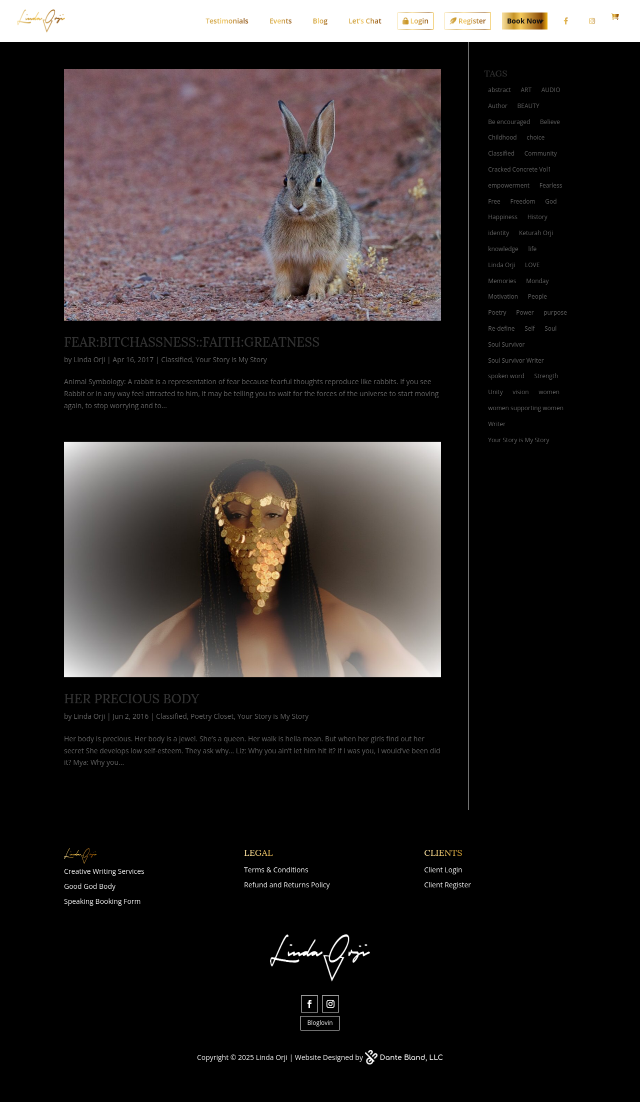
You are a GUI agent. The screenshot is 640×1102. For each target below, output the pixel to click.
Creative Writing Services (104, 872)
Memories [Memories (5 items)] (502, 281)
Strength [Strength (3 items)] (546, 376)
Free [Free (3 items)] (494, 201)
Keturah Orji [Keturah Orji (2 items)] (536, 233)
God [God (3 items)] (550, 201)
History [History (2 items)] (538, 217)
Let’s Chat (365, 21)
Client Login (443, 870)
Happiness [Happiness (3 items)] (503, 217)
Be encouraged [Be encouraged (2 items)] (509, 122)
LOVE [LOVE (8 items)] (532, 265)
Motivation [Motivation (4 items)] (503, 296)
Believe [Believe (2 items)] (550, 122)
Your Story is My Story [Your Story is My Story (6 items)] (518, 440)
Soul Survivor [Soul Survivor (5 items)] (506, 344)
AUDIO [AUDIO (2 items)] (551, 90)
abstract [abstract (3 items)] (499, 90)
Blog (320, 21)
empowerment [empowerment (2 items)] (509, 185)
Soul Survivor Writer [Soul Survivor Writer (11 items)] (516, 360)
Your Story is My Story (231, 359)
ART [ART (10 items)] (526, 90)
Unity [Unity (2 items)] (495, 392)
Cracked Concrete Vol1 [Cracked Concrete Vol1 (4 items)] (519, 169)
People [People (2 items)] (537, 296)
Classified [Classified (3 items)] (501, 153)
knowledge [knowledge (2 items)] (503, 249)
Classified (176, 359)
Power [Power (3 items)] (525, 312)
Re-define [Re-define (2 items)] (501, 328)
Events (281, 21)
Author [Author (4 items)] (498, 106)
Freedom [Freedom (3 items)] (522, 201)
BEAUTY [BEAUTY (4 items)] (529, 106)
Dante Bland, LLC (412, 1057)
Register (468, 21)
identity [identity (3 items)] (498, 233)
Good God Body (90, 887)
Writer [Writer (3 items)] (497, 424)
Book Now (524, 21)
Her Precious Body (131, 698)
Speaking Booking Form (102, 902)
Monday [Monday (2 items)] (537, 281)
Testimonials (227, 21)
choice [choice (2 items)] (535, 137)
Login (415, 21)
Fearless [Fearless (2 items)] (551, 185)
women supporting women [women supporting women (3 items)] (526, 408)
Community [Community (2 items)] (540, 153)
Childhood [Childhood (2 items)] (502, 137)
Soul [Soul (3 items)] (550, 328)
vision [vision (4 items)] (520, 392)
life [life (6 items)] (532, 249)
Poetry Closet (212, 716)
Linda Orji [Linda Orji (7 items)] (501, 265)
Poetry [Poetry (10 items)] (497, 312)
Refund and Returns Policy (287, 885)
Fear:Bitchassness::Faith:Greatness (192, 342)
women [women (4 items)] (549, 392)
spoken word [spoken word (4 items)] (506, 376)
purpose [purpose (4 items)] (555, 312)
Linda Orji (89, 359)
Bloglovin (319, 1022)
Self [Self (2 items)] (529, 328)
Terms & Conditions (276, 870)
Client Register (447, 885)
